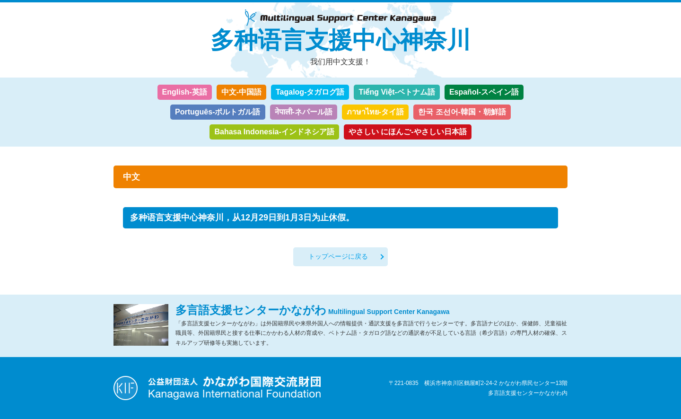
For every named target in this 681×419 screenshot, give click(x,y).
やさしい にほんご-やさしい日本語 (408, 132)
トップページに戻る (338, 256)
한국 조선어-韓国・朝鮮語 (462, 112)
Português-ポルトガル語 (217, 112)
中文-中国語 (241, 92)
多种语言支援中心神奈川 (340, 40)
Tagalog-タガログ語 (310, 92)
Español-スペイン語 (484, 92)
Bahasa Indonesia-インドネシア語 (274, 132)
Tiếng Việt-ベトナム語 (396, 92)
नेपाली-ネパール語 (303, 112)
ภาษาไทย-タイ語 (375, 112)
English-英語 (184, 92)
